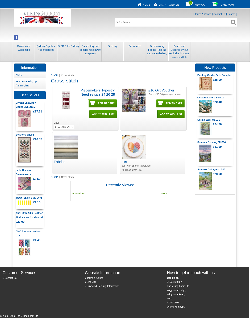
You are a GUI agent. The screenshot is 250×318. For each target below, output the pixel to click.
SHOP (54, 75)
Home (146, 4)
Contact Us (219, 14)
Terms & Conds (203, 14)
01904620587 (174, 282)
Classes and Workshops (23, 48)
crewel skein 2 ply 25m (29, 197)
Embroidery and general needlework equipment (90, 50)
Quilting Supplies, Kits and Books (45, 48)
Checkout (227, 4)
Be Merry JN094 (25, 134)
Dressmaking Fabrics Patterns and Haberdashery (157, 50)
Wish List (175, 4)
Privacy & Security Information (103, 286)
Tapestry (112, 46)
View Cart (201, 4)
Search (231, 14)
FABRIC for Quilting (68, 46)
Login (162, 4)
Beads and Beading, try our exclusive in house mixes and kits (179, 51)
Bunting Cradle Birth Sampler (214, 75)
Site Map (91, 282)
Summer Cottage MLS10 (211, 169)
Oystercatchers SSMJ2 (210, 97)
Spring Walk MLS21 (208, 119)
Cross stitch (134, 46)
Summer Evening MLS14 (211, 142)
